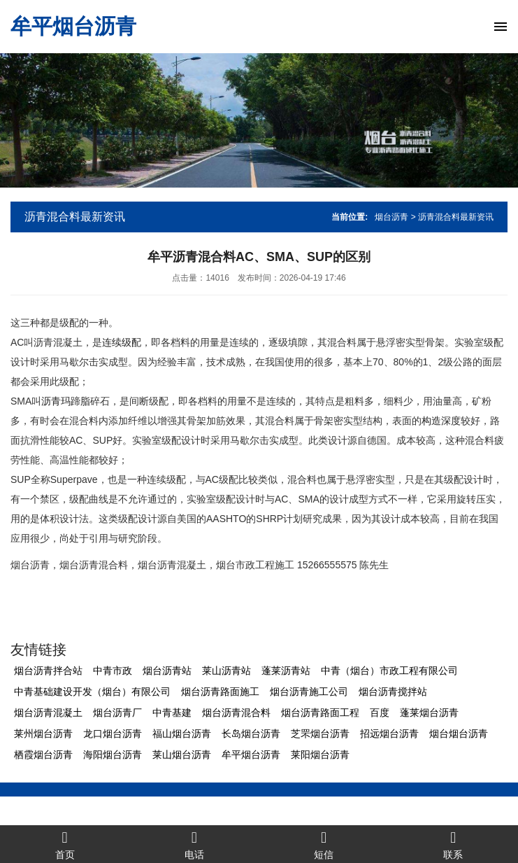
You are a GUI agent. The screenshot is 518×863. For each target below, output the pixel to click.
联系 (453, 844)
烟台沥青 (391, 217)
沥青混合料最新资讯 (74, 217)
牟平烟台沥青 (73, 26)
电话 (194, 844)
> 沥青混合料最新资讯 (452, 217)
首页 (64, 844)
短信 (324, 844)
